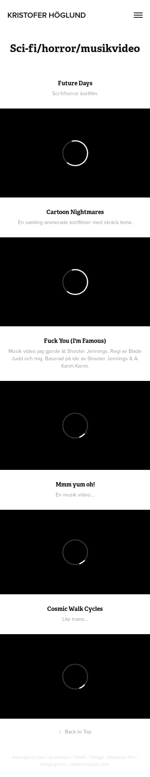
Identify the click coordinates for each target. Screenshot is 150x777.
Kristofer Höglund (46, 14)
